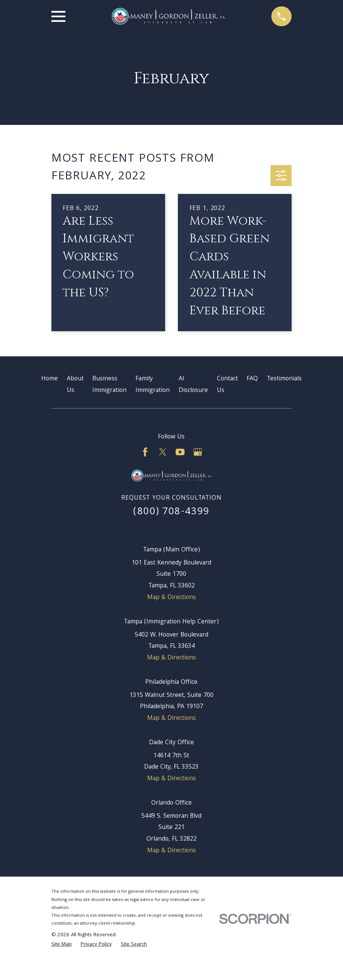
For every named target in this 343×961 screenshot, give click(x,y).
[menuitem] (61, 945)
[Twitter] (162, 451)
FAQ (252, 379)
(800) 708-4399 (171, 512)
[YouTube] (180, 451)
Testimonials (284, 379)
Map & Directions (171, 598)
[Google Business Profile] (197, 451)
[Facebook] (145, 451)
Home (49, 379)
